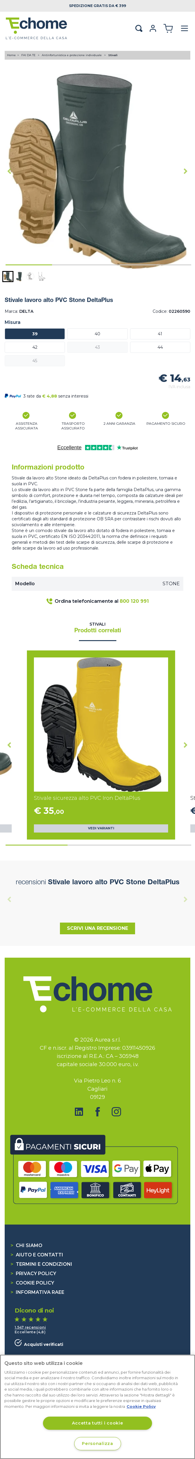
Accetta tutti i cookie (97, 1423)
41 (160, 333)
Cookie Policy (32, 1283)
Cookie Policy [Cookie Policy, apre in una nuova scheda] (141, 1406)
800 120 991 (134, 601)
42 (34, 347)
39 (35, 333)
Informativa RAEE (37, 1292)
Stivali (113, 55)
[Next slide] (185, 171)
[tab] (29, 264)
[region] (97, 1407)
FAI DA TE (29, 55)
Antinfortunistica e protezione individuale (72, 55)
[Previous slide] (9, 899)
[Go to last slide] (9, 171)
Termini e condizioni (41, 1264)
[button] (7, 276)
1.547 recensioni (30, 1327)
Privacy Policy (33, 1273)
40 (97, 333)
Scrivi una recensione (97, 928)
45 (34, 360)
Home (11, 55)
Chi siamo (26, 1245)
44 (160, 347)
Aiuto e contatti (37, 1255)
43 (97, 347)
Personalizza (97, 1443)
